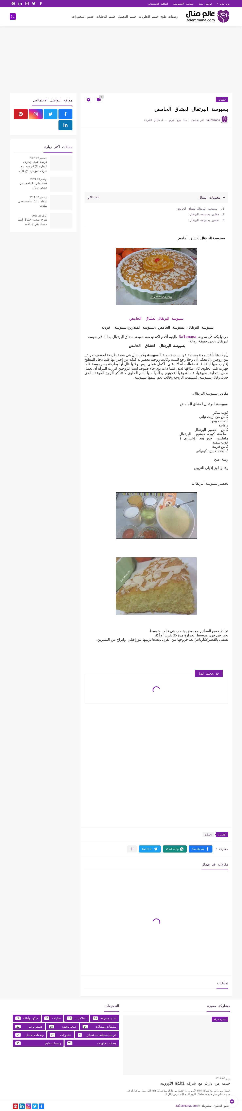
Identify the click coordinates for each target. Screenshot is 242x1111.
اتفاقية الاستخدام (158, 3)
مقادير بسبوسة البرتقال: (203, 214)
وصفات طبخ (169, 16)
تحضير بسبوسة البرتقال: (203, 220)
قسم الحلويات (148, 16)
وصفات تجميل (29, 1035)
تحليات (222, 99)
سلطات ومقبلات (99, 1026)
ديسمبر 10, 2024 (38, 197)
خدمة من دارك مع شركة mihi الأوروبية (195, 1083)
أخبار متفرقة (104, 1018)
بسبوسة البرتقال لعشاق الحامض (197, 208)
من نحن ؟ (223, 3)
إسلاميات (76, 1018)
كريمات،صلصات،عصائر (97, 1035)
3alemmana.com (186, 1106)
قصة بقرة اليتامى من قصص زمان (33, 185)
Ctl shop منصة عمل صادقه (32, 203)
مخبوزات (60, 1035)
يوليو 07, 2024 (222, 1078)
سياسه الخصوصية (183, 3)
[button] (200, 849)
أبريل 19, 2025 (39, 215)
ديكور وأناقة (26, 1018)
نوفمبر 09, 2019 (38, 179)
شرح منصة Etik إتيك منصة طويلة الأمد (32, 221)
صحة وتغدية (62, 1026)
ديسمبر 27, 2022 (38, 158)
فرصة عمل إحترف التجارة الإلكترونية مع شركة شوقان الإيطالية (33, 166)
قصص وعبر (28, 1026)
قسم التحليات (105, 16)
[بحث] (13, 16)
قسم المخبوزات (82, 16)
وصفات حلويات (91, 1043)
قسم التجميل (127, 16)
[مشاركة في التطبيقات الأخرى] (132, 849)
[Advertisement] (121, 61)
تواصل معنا (205, 3)
